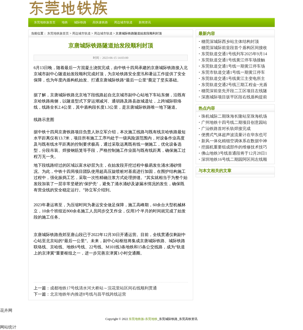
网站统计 (8, 327)
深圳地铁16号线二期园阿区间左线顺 (234, 159)
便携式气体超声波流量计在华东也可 (234, 135)
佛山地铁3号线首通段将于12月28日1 (234, 153)
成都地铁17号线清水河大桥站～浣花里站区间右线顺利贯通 (103, 288)
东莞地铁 (151, 319)
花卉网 (6, 310)
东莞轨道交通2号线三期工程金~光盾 (234, 84)
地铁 (65, 22)
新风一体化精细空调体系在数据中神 (234, 141)
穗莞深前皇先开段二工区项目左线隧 (234, 91)
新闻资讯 (145, 22)
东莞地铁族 (136, 319)
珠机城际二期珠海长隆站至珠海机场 (234, 116)
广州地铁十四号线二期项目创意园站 (234, 122)
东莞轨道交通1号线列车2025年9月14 (234, 54)
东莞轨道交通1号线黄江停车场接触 (233, 60)
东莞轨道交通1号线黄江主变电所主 (233, 78)
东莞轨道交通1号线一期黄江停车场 (233, 66)
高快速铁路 (100, 22)
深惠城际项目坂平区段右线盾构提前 (234, 97)
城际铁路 (80, 22)
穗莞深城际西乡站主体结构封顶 (230, 41)
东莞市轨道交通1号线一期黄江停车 (233, 72)
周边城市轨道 (123, 22)
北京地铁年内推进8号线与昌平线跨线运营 (88, 294)
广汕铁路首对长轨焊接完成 (226, 128)
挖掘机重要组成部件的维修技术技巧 (234, 147)
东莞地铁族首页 (44, 22)
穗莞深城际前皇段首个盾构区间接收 (234, 47)
